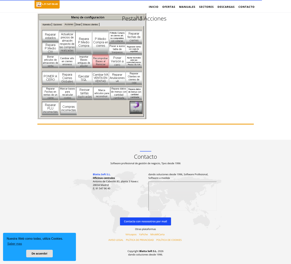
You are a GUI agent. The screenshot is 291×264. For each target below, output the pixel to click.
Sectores (206, 7)
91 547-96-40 (50, 4)
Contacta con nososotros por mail (145, 221)
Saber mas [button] (14, 243)
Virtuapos (130, 234)
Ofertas (168, 7)
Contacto (246, 7)
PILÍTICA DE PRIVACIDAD (140, 240)
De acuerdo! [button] (39, 253)
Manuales (187, 7)
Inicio (154, 7)
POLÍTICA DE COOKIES (168, 240)
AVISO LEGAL (115, 240)
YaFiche (143, 234)
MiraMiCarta (157, 234)
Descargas (226, 7)
